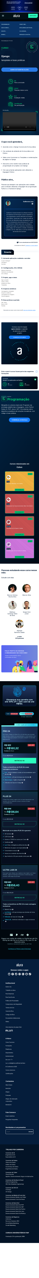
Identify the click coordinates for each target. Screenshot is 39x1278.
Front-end (23, 24)
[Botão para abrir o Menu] (3, 15)
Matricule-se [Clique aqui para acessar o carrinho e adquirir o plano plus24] (20, 824)
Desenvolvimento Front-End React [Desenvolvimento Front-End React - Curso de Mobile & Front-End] (15, 1199)
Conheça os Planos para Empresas (19, 948)
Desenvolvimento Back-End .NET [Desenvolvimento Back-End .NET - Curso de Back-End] (15, 1207)
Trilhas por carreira (15, 1149)
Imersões (8, 1088)
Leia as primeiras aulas (29, 310)
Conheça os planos (19, 337)
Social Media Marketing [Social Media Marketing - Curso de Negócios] (12, 1223)
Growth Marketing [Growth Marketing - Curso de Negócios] (11, 1225)
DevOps (3, 31)
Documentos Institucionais (13, 1018)
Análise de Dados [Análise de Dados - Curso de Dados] (10, 1164)
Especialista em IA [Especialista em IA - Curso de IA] (11, 1156)
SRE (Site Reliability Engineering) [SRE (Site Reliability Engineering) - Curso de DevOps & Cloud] (15, 1184)
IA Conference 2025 (11, 1066)
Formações (9, 1045)
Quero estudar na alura (19, 69)
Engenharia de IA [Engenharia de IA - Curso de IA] (10, 1154)
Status (7, 1021)
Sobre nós (8, 986)
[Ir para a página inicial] (16, 15)
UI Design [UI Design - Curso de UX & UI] (8, 1189)
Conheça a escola (19, 420)
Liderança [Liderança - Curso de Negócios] (8, 1218)
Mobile (3, 34)
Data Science (5, 27)
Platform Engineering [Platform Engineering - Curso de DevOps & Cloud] (11, 1181)
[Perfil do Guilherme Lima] (8, 203)
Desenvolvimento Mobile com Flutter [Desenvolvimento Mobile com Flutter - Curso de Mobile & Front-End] (16, 1197)
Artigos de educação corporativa (11, 1100)
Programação (5, 24)
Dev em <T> (9, 1059)
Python (19, 467)
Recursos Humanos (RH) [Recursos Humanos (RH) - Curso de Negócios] (12, 1221)
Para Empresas (10, 993)
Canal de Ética (10, 1011)
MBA (23, 1236)
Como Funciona (10, 1042)
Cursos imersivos (10, 1070)
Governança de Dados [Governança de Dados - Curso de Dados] (12, 1166)
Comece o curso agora (31, 245)
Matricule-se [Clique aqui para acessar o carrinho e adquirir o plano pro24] (20, 760)
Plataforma (9, 1049)
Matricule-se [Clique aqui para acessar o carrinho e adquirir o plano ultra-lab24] (20, 897)
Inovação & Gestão (25, 34)
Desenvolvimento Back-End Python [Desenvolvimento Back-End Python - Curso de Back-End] (15, 1209)
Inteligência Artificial (26, 27)
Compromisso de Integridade (14, 1004)
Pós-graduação (17, 1236)
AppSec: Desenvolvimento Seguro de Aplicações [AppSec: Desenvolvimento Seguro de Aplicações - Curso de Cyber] (19, 1176)
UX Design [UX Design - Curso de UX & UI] (9, 1191)
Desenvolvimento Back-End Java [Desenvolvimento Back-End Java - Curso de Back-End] (15, 1211)
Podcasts (8, 1095)
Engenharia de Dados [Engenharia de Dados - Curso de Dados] (12, 1168)
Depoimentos (9, 1052)
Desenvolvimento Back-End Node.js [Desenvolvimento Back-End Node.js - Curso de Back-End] (16, 1213)
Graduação (9, 1236)
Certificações (9, 1073)
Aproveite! (28, 3)
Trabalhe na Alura (10, 990)
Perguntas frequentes (12, 1119)
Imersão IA (8, 1104)
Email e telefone (10, 1116)
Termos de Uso (10, 1007)
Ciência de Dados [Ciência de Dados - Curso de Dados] (11, 1162)
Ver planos (33, 15)
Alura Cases (9, 1084)
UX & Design (23, 31)
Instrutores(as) (10, 1056)
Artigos (7, 1091)
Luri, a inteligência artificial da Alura (15, 1063)
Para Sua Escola (10, 997)
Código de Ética (10, 1014)
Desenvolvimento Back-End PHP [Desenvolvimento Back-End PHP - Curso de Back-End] (15, 1204)
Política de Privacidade (12, 1000)
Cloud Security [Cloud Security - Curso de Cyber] (10, 1174)
